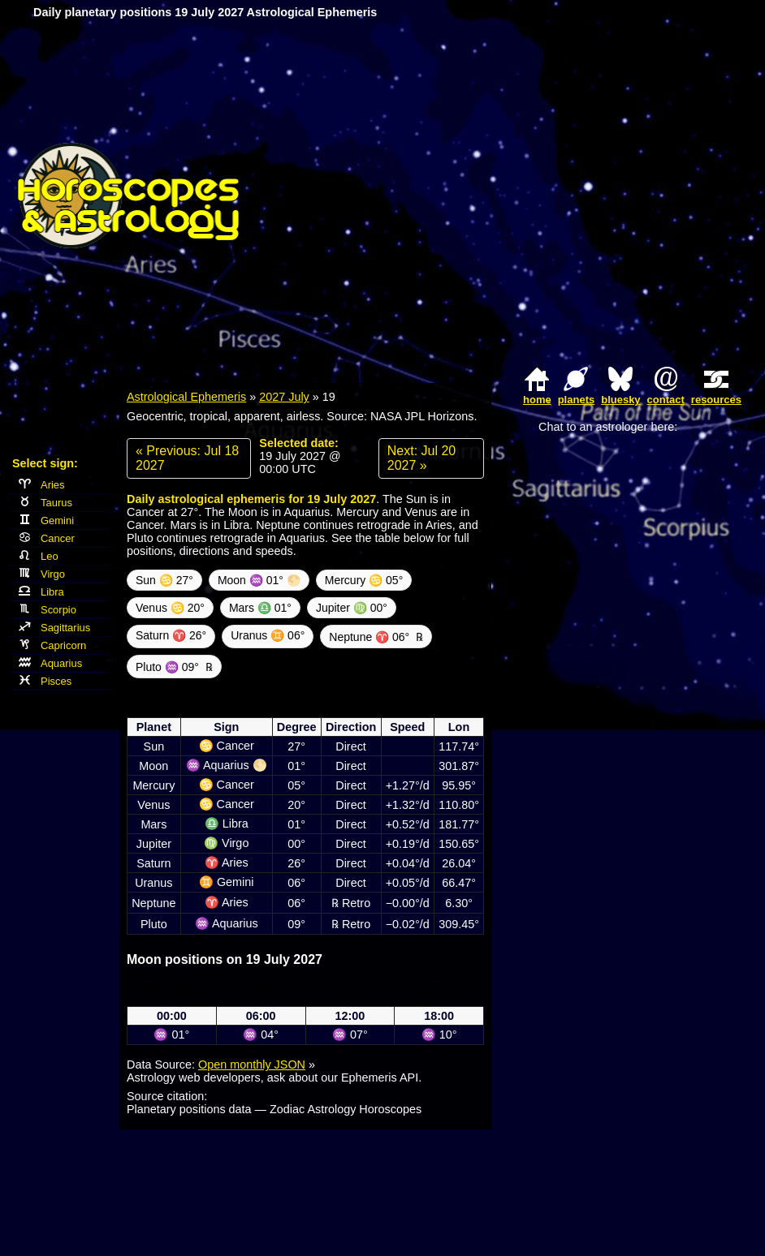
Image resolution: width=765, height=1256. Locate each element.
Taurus (45, 503)
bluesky (620, 400)
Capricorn (52, 645)
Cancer (47, 538)
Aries (42, 485)
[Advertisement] (583, 195)
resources (716, 400)
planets (576, 400)
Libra (41, 592)
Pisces (45, 681)
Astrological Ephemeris (186, 396)
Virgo (42, 574)
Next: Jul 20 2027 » (421, 458)
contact (666, 400)
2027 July (284, 396)
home (537, 400)
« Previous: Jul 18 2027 (187, 458)
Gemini (46, 520)
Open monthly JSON (251, 1064)
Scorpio (47, 610)
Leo (38, 556)
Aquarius (50, 663)
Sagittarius (54, 628)
